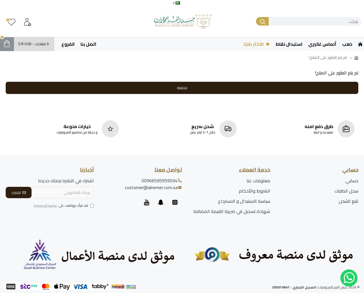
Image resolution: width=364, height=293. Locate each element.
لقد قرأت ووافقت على (63, 206)
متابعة (182, 87)
